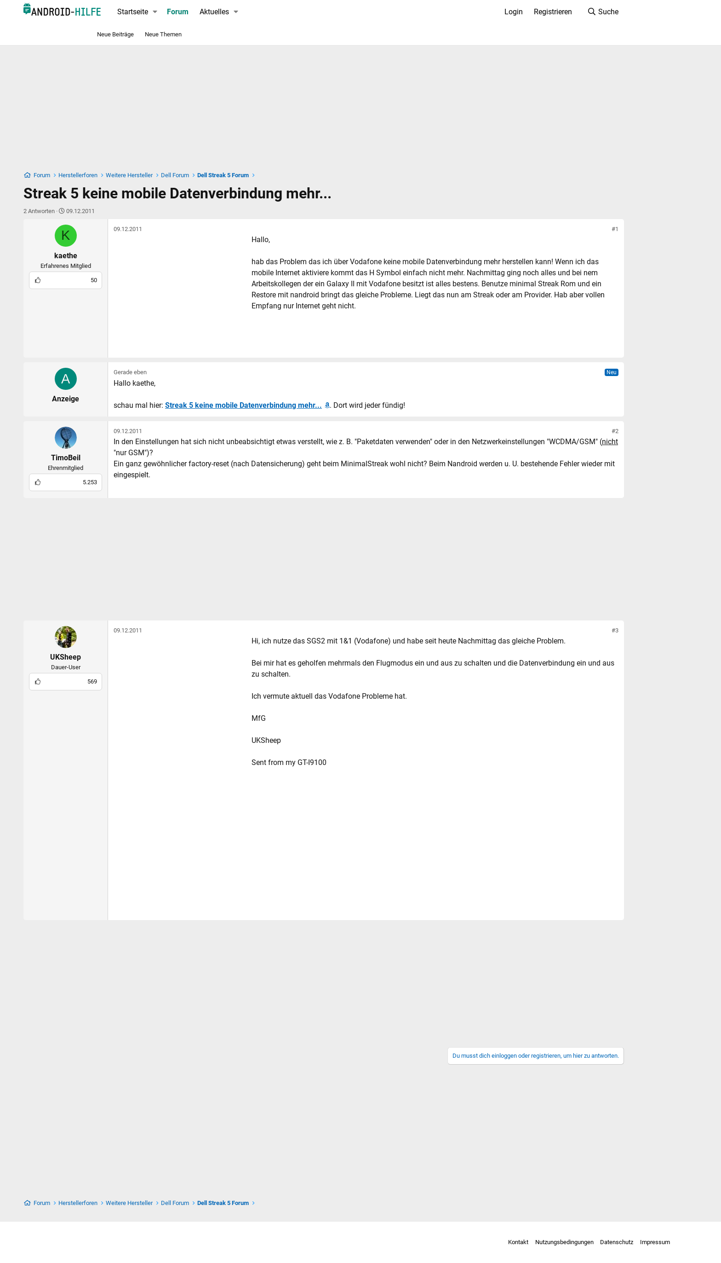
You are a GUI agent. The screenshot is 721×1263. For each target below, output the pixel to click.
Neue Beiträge (115, 34)
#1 (579, 229)
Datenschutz (551, 1242)
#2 (579, 431)
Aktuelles (250, 11)
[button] (191, 12)
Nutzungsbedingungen (499, 1242)
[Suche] (566, 12)
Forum (213, 11)
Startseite (168, 11)
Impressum (590, 1242)
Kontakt (453, 1242)
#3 (579, 630)
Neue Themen (163, 34)
